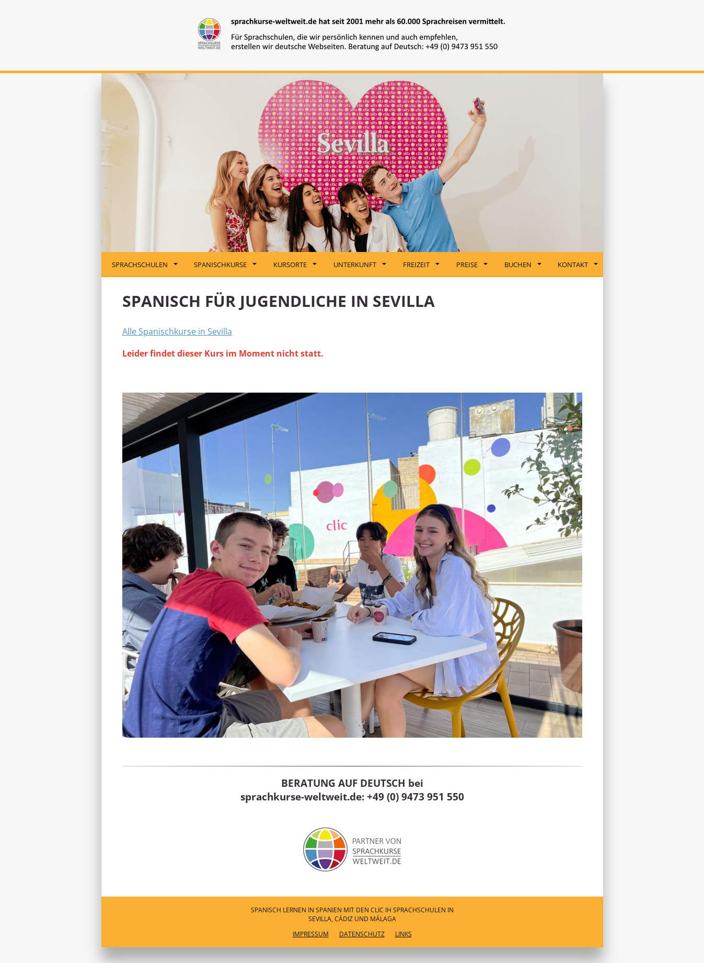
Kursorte (295, 264)
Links (403, 934)
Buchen (522, 264)
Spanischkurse (225, 264)
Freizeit (421, 264)
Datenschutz (362, 934)
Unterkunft (359, 264)
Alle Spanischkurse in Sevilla (177, 331)
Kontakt (578, 264)
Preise (472, 264)
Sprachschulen (145, 264)
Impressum (311, 934)
